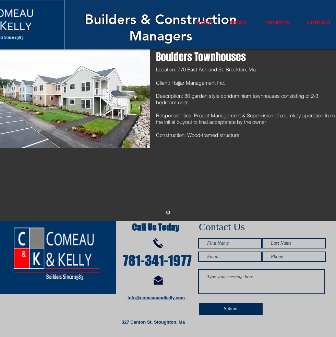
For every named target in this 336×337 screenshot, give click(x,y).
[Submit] (231, 309)
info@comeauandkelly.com (156, 297)
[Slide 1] (168, 212)
